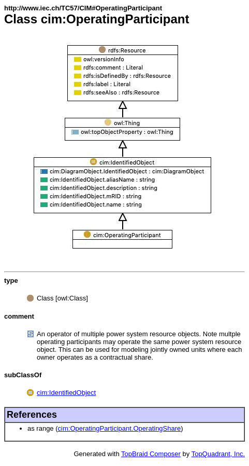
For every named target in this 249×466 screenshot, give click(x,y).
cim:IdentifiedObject (66, 392)
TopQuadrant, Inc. (218, 454)
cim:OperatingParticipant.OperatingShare (119, 428)
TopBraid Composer (151, 454)
